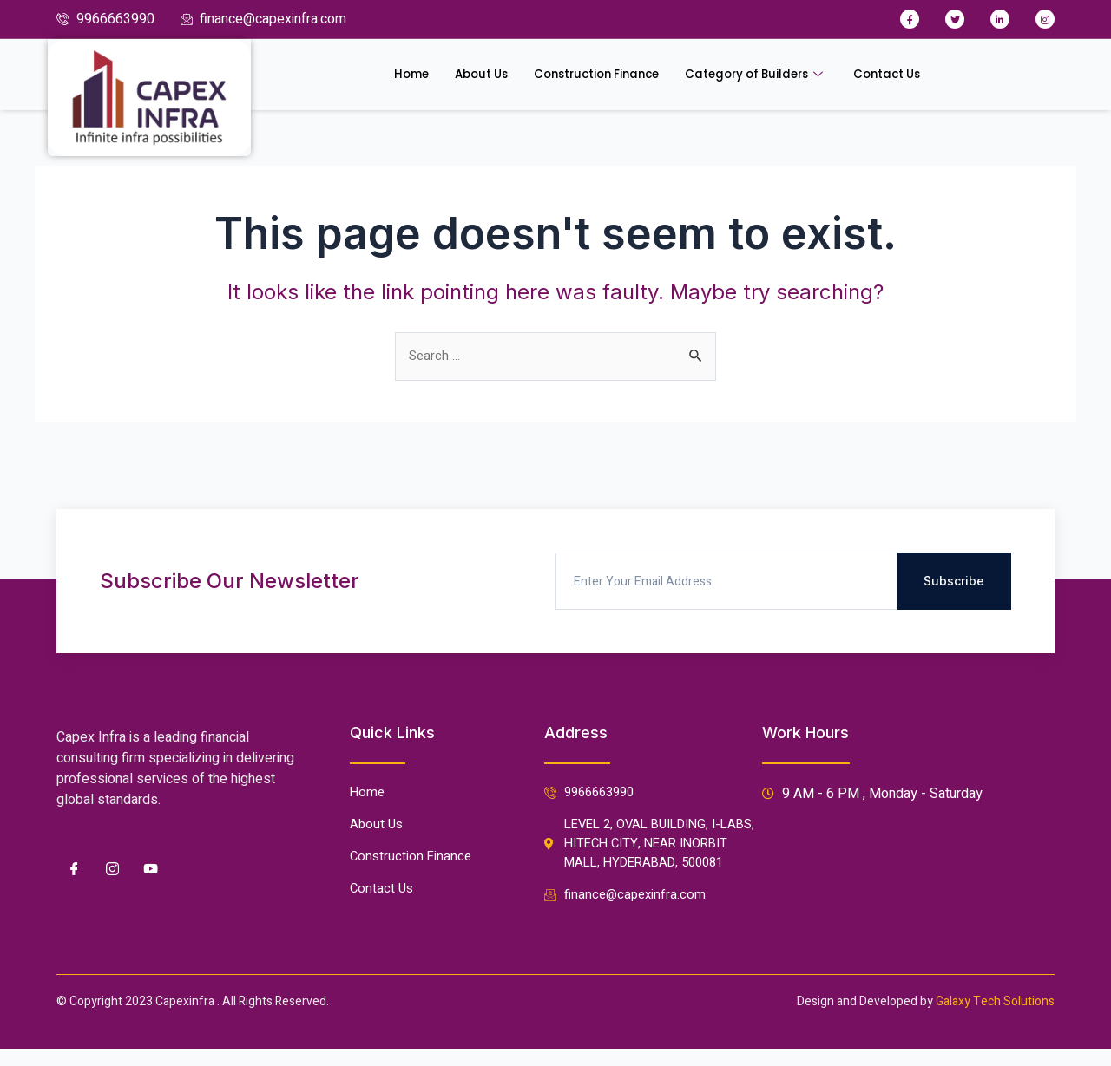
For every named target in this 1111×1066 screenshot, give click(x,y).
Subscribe (954, 551)
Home (383, 74)
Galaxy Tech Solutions (995, 1001)
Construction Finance (589, 74)
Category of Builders (767, 74)
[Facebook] (74, 840)
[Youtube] (150, 840)
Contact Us (911, 74)
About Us (459, 74)
